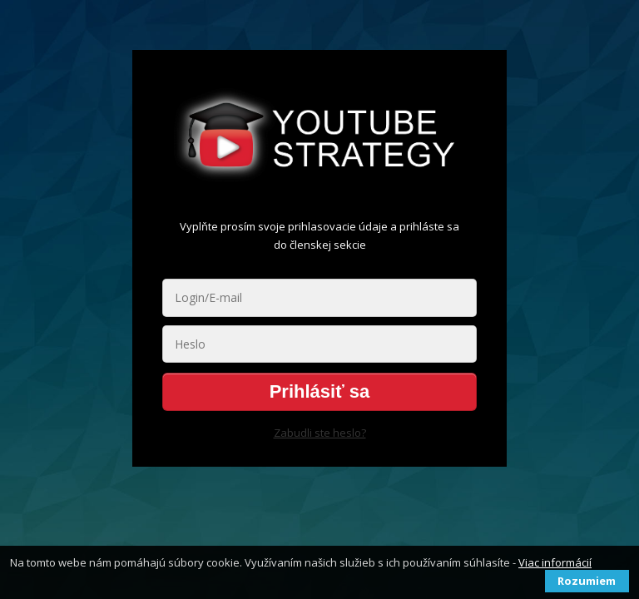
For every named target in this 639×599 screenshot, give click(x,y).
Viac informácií (555, 562)
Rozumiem (586, 580)
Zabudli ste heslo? (320, 432)
